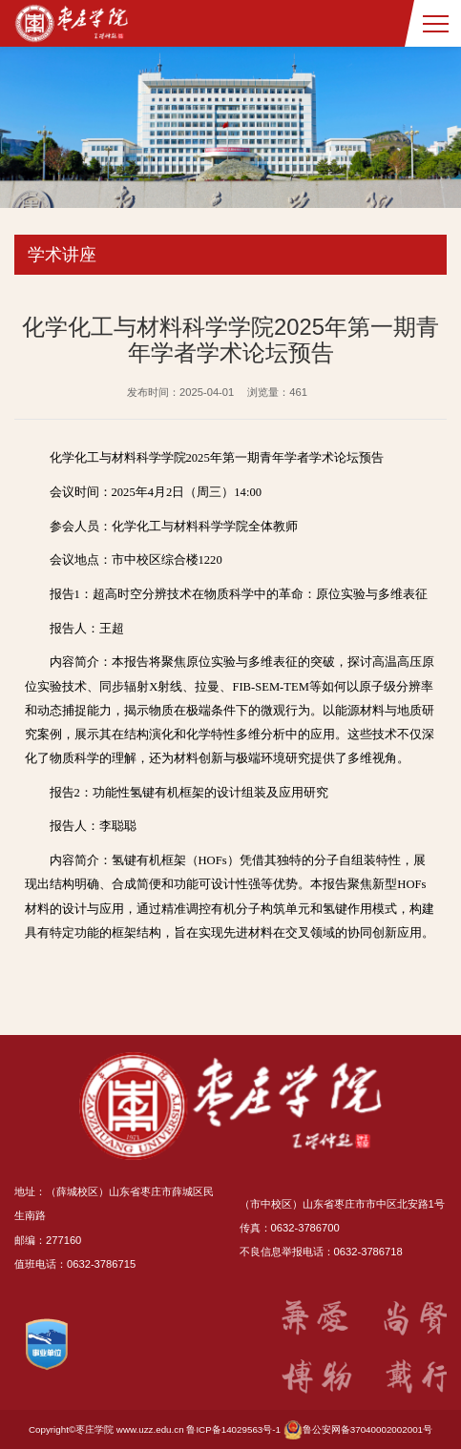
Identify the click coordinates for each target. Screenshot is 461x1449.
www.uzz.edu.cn (150, 1429)
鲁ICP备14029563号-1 (233, 1429)
